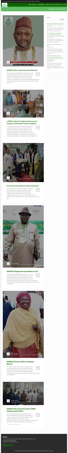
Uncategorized (14, 115)
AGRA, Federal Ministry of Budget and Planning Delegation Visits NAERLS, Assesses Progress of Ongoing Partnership (55, 35)
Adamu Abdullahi (14, 61)
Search (48, 17)
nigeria (19, 424)
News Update (29, 63)
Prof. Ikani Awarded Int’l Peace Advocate (23, 186)
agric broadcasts (11, 424)
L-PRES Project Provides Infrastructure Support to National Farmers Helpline (22, 122)
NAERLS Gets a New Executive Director (22, 70)
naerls (16, 424)
